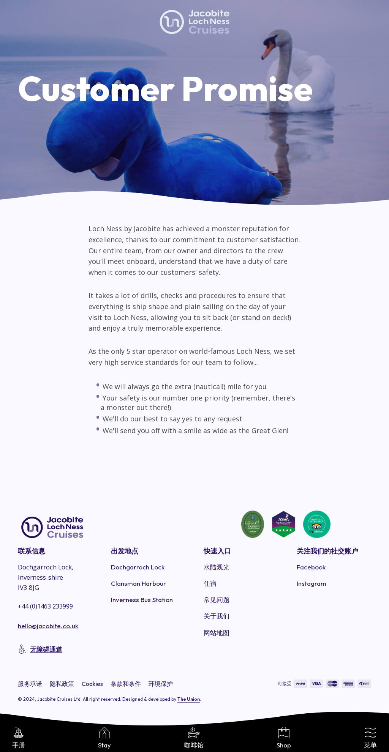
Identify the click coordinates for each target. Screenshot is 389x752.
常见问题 (216, 600)
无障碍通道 (46, 649)
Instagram (311, 583)
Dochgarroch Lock (137, 567)
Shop (284, 738)
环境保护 (161, 683)
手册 (18, 738)
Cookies (92, 683)
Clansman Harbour (138, 583)
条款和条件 (126, 683)
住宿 (210, 583)
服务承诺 (30, 683)
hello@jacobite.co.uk (48, 626)
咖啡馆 (194, 738)
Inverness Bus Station (142, 600)
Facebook (311, 567)
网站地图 (216, 633)
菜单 (370, 738)
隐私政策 (62, 683)
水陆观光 (216, 567)
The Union (188, 699)
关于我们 (216, 616)
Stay (104, 738)
